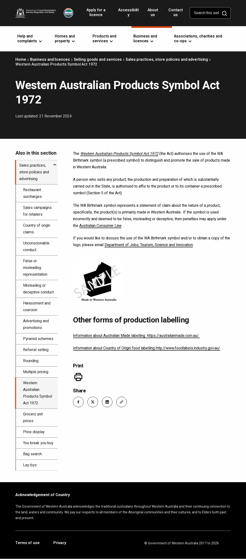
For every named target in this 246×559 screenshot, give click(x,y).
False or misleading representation (35, 267)
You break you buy (38, 443)
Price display (34, 432)
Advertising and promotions (36, 324)
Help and (30, 38)
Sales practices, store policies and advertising (167, 59)
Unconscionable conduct (36, 246)
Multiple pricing (35, 372)
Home (20, 59)
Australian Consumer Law (100, 226)
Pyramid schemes (38, 339)
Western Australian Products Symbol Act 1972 (37, 393)
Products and (104, 38)
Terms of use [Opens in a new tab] (27, 543)
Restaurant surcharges (32, 193)
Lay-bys (30, 465)
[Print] (78, 377)
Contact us (175, 12)
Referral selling (36, 350)
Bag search (32, 454)
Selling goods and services (98, 59)
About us (153, 12)
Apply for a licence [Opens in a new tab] (95, 14)
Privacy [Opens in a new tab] (59, 543)
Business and (145, 38)
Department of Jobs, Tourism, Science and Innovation (149, 245)
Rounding (30, 361)
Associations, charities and (198, 38)
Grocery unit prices (33, 417)
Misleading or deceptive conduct (38, 289)
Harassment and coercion (36, 306)
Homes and (65, 38)
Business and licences (50, 59)
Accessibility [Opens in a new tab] (128, 14)
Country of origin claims (36, 229)
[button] (78, 402)
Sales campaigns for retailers (37, 211)
